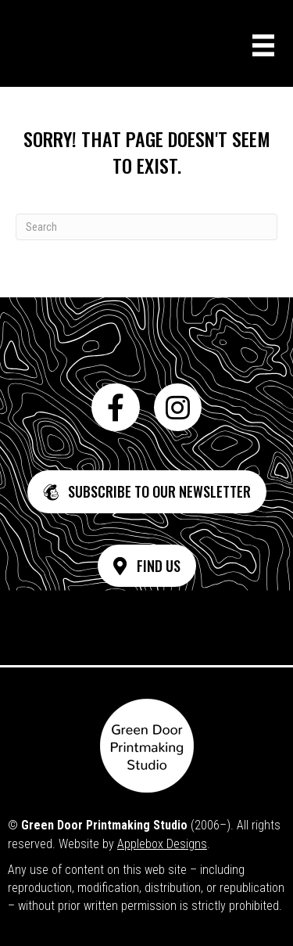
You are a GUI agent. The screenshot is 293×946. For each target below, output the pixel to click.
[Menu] (263, 45)
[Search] (146, 227)
